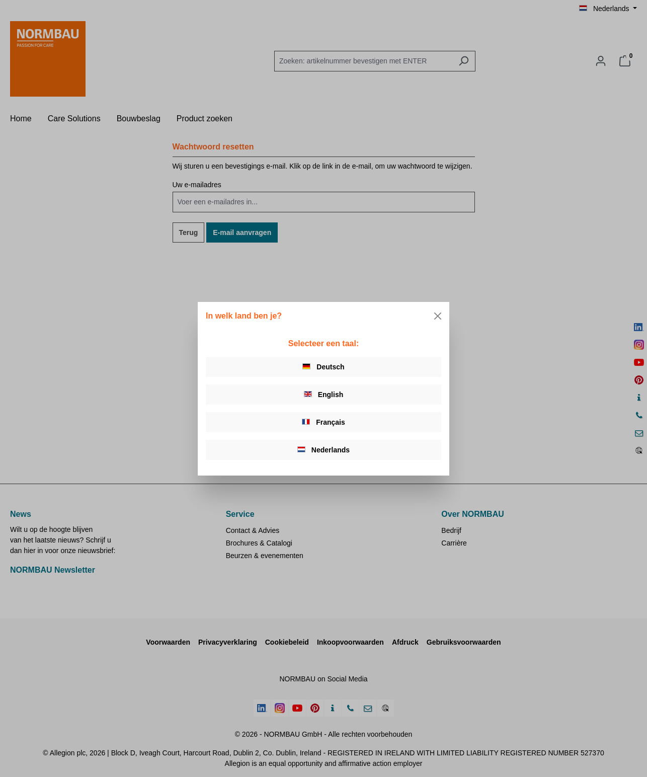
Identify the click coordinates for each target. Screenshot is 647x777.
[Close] (437, 316)
